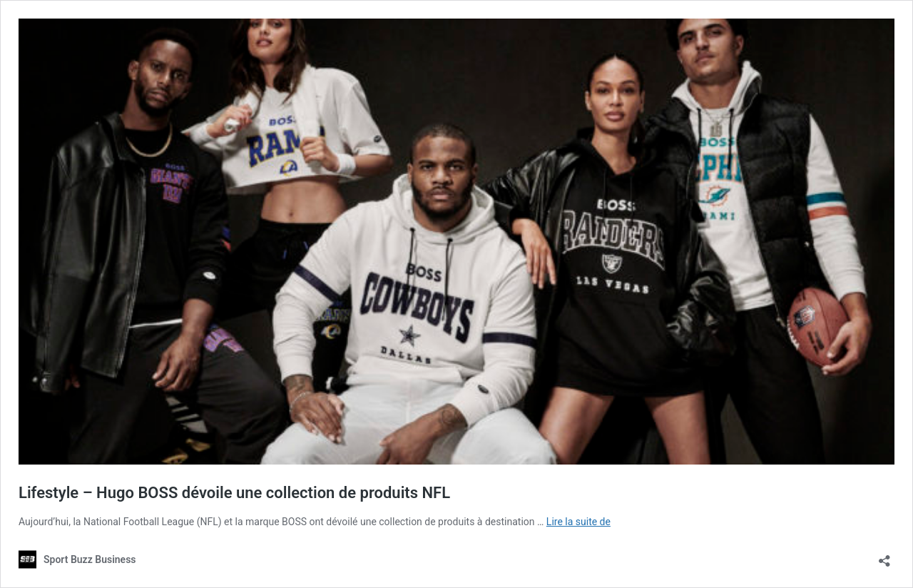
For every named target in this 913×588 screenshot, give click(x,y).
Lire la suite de (578, 521)
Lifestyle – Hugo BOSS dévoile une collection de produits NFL (234, 493)
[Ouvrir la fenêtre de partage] (884, 556)
